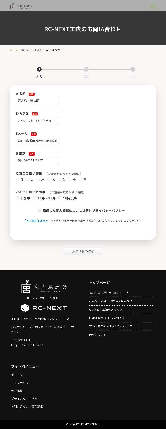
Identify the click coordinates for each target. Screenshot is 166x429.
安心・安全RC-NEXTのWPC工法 (110, 326)
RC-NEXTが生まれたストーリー (110, 293)
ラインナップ (20, 383)
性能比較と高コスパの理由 (106, 318)
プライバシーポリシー (25, 399)
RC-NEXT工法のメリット (106, 310)
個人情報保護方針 (37, 220)
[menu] (152, 5)
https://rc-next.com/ (27, 345)
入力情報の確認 (86, 251)
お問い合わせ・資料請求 (27, 407)
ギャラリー (18, 375)
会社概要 (17, 391)
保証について (98, 335)
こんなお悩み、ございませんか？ (111, 301)
